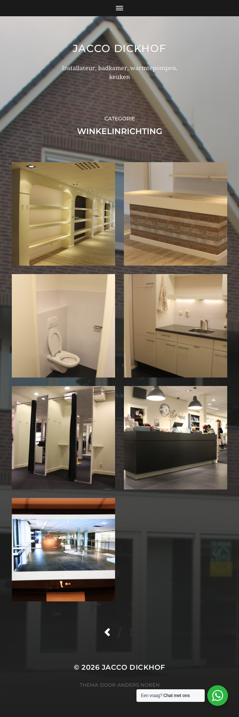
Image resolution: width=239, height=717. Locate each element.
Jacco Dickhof (119, 48)
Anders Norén (138, 685)
